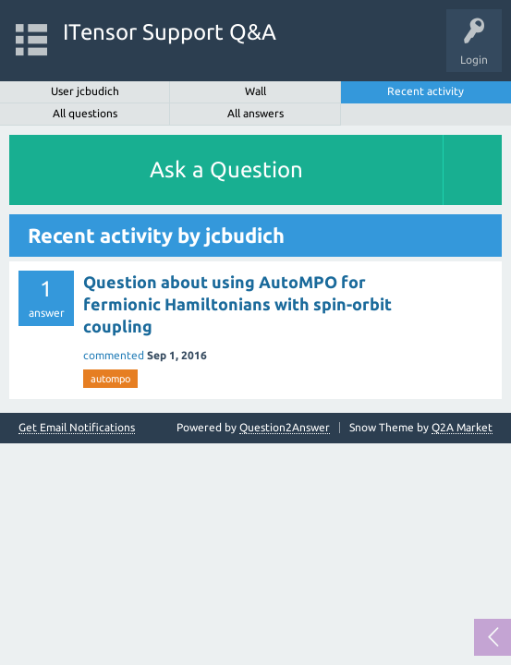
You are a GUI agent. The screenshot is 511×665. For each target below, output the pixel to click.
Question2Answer (284, 427)
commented (113, 355)
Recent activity (425, 91)
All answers (255, 113)
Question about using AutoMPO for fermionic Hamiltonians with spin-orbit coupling (237, 304)
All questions (85, 113)
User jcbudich (85, 91)
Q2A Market (462, 427)
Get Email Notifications (76, 427)
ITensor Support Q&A (169, 31)
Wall (255, 91)
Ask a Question (226, 169)
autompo (110, 378)
